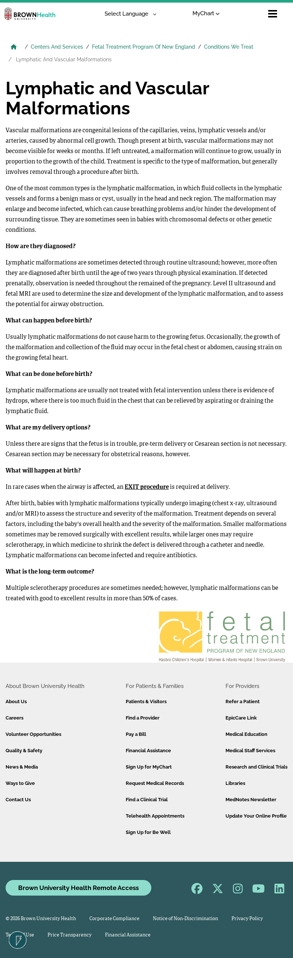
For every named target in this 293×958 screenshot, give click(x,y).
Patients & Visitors (146, 701)
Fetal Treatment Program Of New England (143, 47)
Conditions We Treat (228, 47)
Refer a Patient (242, 701)
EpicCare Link (241, 718)
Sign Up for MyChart (149, 767)
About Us (16, 701)
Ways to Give (20, 783)
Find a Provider (142, 718)
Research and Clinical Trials (256, 767)
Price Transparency (69, 935)
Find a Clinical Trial (147, 799)
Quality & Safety (24, 750)
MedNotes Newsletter (250, 799)
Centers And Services (57, 47)
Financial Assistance (148, 750)
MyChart (206, 13)
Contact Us (18, 799)
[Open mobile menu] (272, 14)
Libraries (235, 783)
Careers (14, 718)
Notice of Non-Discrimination (185, 918)
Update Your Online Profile (256, 816)
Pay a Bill (136, 734)
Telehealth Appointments (155, 816)
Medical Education (246, 734)
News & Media (22, 767)
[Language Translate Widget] (128, 14)
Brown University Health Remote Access (78, 888)
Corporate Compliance (114, 918)
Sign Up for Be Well (148, 832)
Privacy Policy (247, 918)
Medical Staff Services (250, 750)
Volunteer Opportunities (33, 734)
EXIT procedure (147, 487)
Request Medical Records (155, 783)
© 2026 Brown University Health (41, 918)
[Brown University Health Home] (14, 47)
